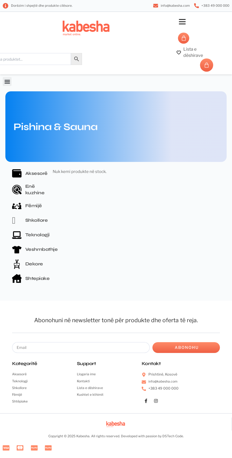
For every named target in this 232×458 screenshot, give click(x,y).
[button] (182, 21)
